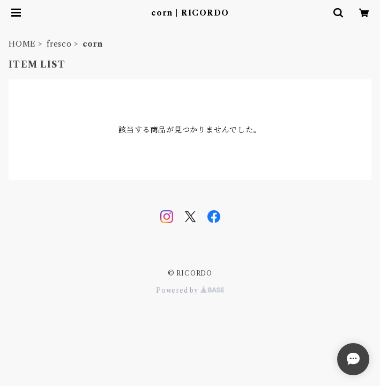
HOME (22, 44)
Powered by (190, 290)
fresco (59, 44)
